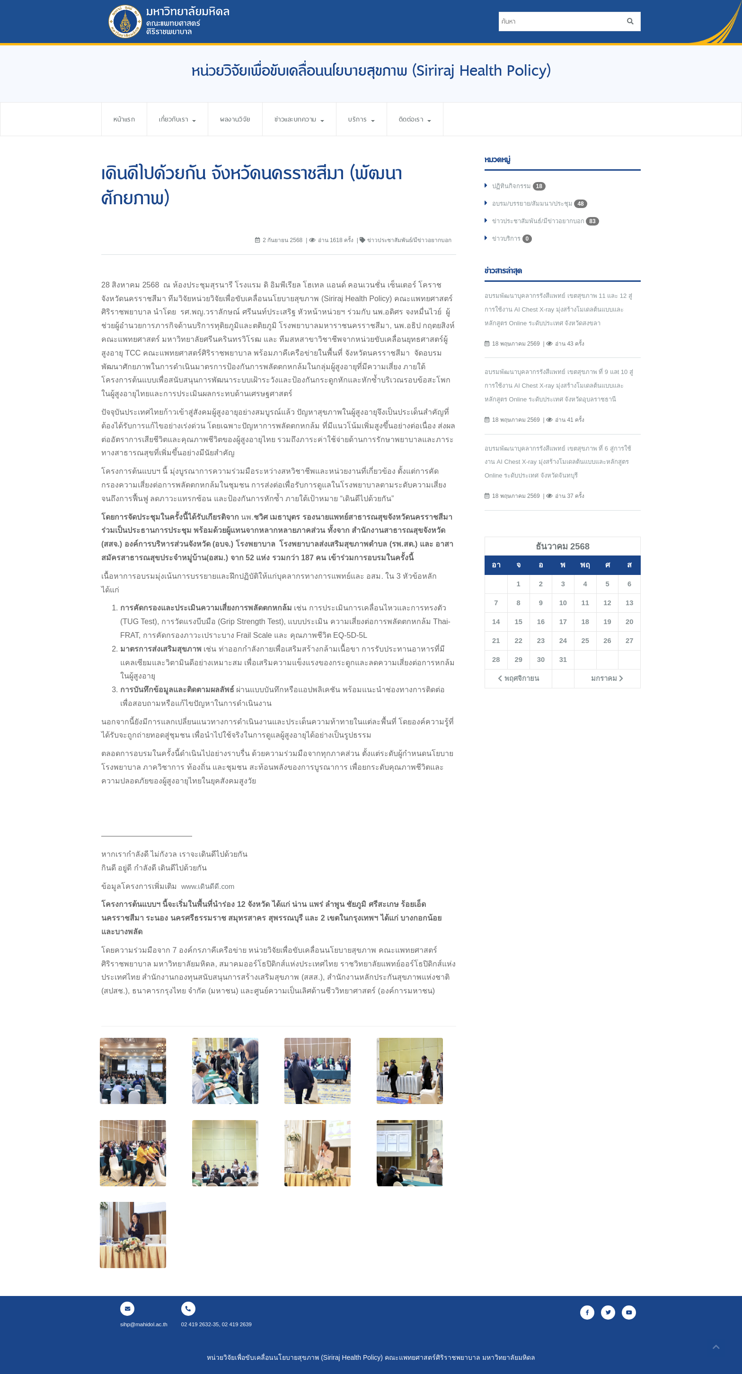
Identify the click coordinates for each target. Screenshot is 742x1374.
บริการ (383, 119)
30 (541, 677)
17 (563, 639)
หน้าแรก (126, 119)
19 (607, 639)
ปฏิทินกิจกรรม (520, 187)
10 (563, 620)
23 (541, 658)
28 (496, 677)
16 (541, 639)
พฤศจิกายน (518, 696)
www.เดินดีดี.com (209, 886)
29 (518, 677)
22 (518, 658)
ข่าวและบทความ (316, 119)
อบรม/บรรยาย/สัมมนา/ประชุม (543, 205)
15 (518, 639)
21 (496, 658)
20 (629, 639)
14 (496, 639)
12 (607, 620)
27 (629, 658)
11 (585, 620)
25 (585, 658)
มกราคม (607, 696)
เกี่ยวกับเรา (183, 119)
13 (629, 620)
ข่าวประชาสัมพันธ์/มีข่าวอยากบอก (549, 224)
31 (563, 677)
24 (563, 658)
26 (607, 658)
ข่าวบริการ (514, 242)
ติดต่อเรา (440, 119)
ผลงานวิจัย (246, 119)
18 (585, 639)
